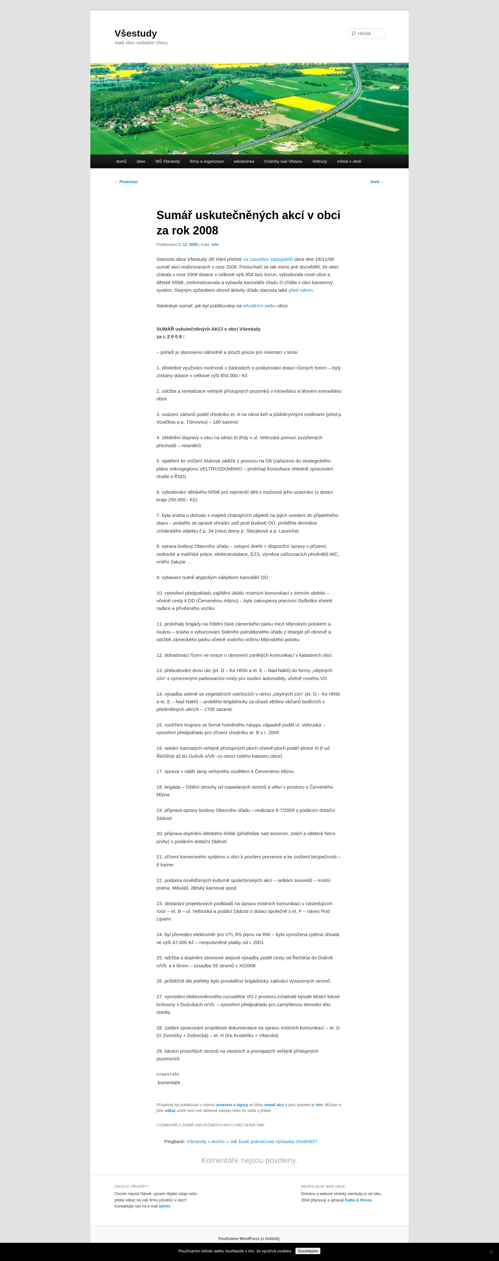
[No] (491, 1252)
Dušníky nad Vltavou (283, 161)
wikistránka (244, 161)
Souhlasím (308, 1251)
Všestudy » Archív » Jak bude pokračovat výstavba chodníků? (252, 1141)
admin (164, 1206)
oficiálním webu (259, 305)
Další (377, 182)
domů (121, 161)
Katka (350, 1200)
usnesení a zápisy (231, 1105)
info (215, 244)
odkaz (170, 1110)
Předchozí (126, 182)
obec (141, 161)
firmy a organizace (207, 161)
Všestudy (136, 33)
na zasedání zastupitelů (268, 259)
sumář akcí (274, 1105)
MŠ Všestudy (168, 161)
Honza (365, 1200)
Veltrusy (319, 161)
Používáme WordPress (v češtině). (249, 1238)
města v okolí (349, 161)
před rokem (301, 290)
